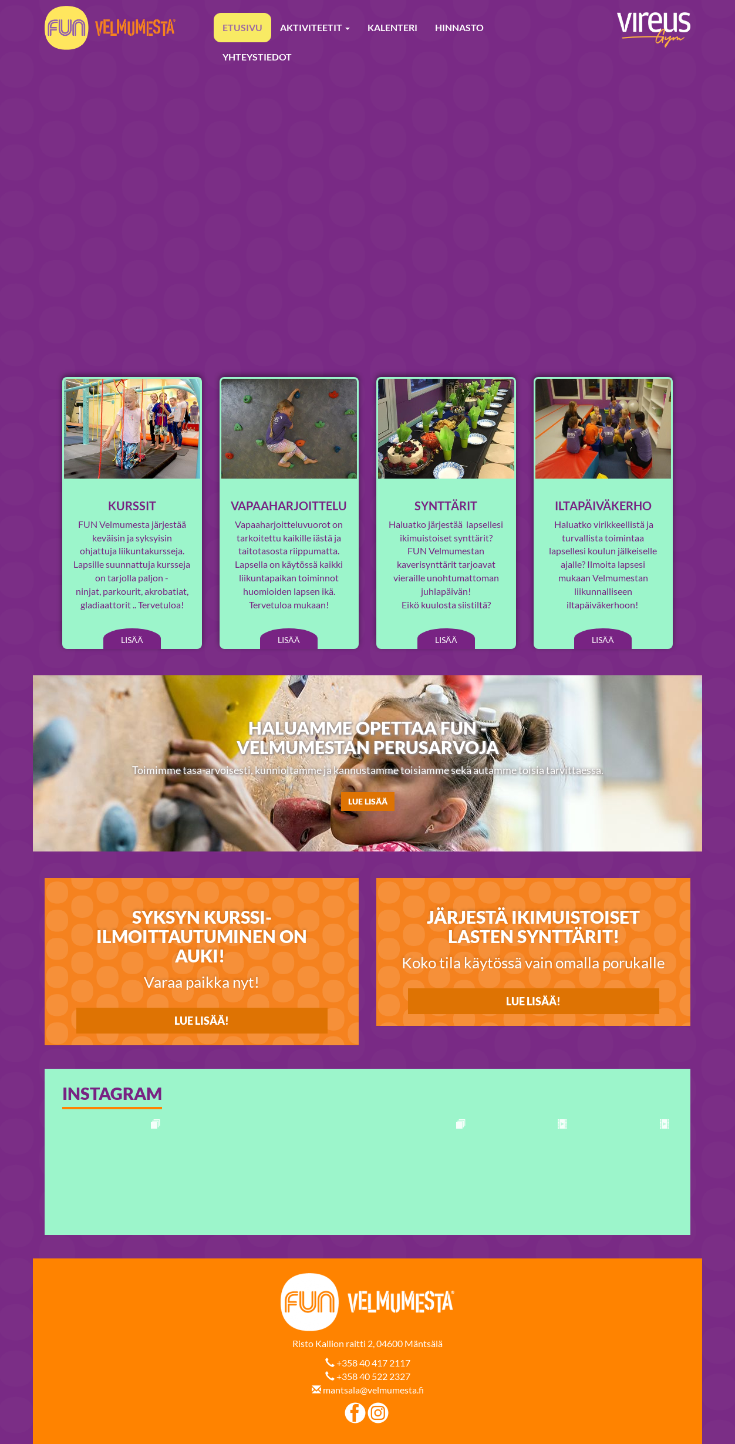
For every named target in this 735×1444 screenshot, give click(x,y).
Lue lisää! (533, 1001)
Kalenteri (392, 27)
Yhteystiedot (257, 56)
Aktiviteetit (315, 27)
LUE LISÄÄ (367, 801)
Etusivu (242, 27)
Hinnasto (459, 27)
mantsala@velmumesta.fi (373, 1389)
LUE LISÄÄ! (201, 1020)
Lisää (132, 640)
